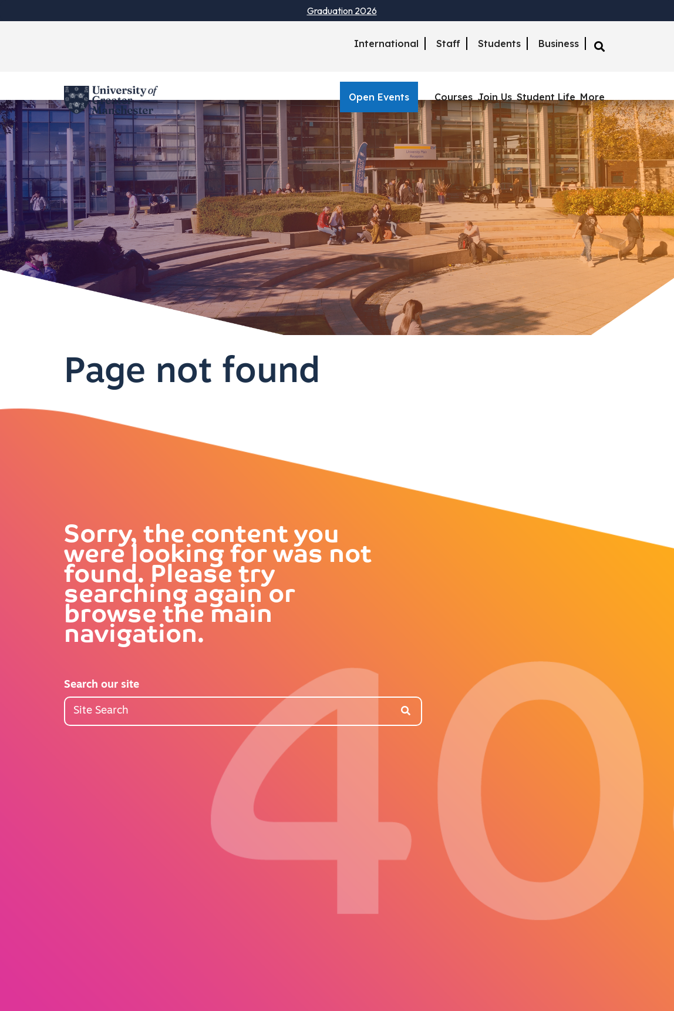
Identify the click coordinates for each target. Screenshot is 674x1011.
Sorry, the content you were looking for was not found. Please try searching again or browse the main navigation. (218, 586)
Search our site (101, 685)
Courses (453, 97)
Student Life (546, 97)
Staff (448, 43)
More (592, 97)
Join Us (494, 97)
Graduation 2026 (342, 10)
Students (499, 43)
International (386, 43)
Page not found (192, 373)
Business (558, 43)
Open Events (379, 97)
